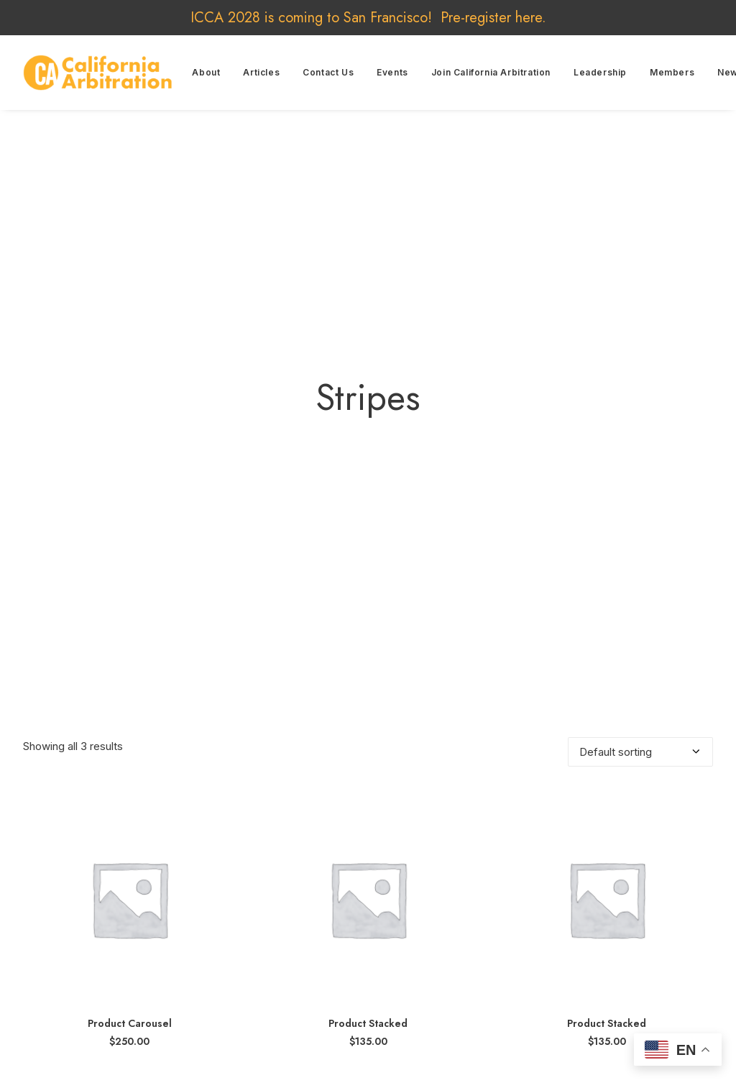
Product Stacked (368, 927)
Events (392, 72)
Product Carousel (130, 927)
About (206, 72)
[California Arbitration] (97, 73)
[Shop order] (640, 655)
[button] (129, 802)
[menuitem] (206, 72)
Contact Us (328, 72)
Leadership (600, 72)
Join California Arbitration (491, 72)
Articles (261, 72)
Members (672, 72)
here (528, 17)
